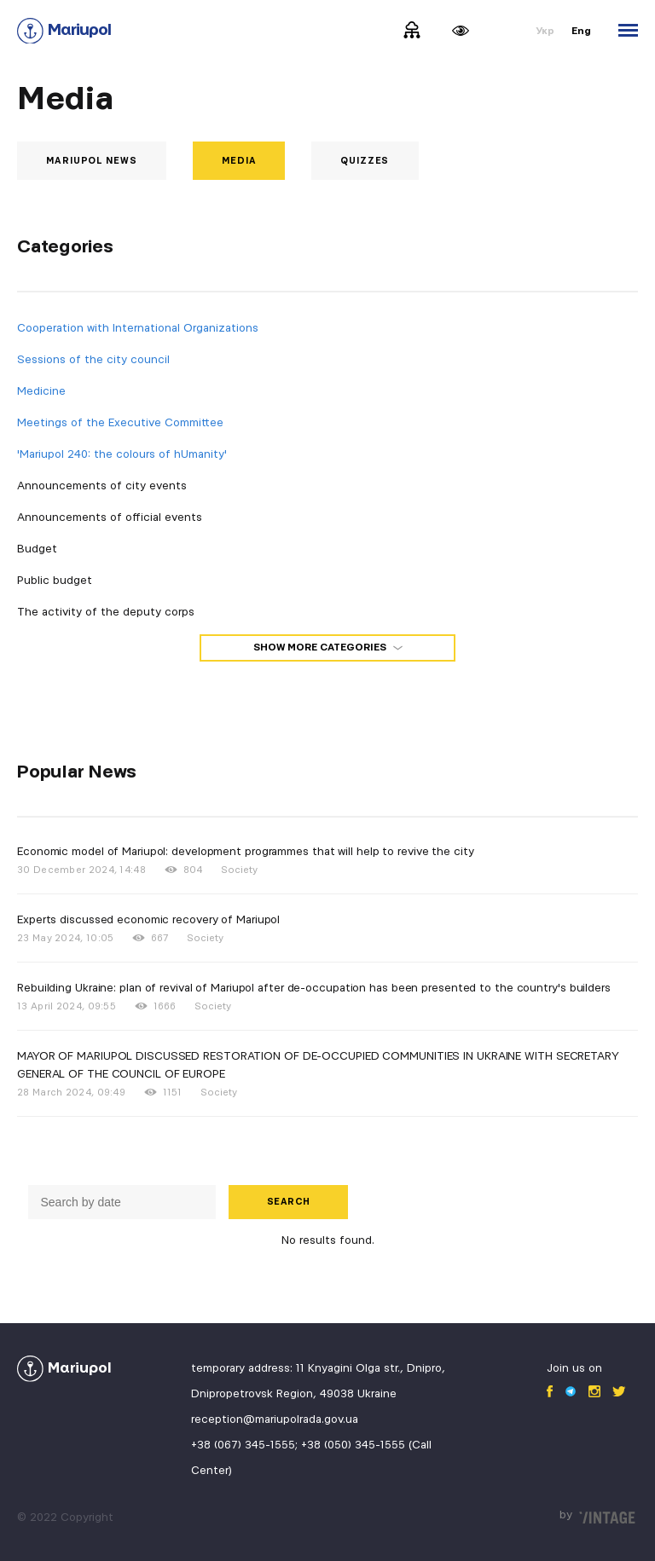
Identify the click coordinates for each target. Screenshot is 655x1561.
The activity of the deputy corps (105, 612)
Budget (37, 549)
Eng (581, 31)
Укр (545, 31)
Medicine (41, 391)
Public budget (54, 581)
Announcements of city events (102, 486)
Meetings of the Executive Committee (120, 423)
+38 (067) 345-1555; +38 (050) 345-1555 (298, 1445)
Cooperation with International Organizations (137, 328)
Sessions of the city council (93, 360)
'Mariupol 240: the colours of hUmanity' (122, 454)
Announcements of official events (109, 517)
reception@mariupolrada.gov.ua (274, 1419)
